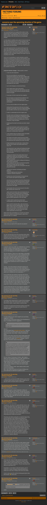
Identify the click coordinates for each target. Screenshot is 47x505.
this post (18, 338)
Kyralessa (34, 295)
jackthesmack (35, 437)
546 (35, 223)
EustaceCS (6, 314)
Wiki (16, 1)
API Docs (27, 1)
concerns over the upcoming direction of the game (21, 22)
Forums (11, 2)
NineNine (34, 374)
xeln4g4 (34, 385)
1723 (36, 246)
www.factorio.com (6, 13)
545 (35, 378)
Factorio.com (4, 1)
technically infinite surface (19, 330)
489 (35, 459)
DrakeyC (34, 400)
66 (35, 404)
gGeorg (34, 455)
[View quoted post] (16, 484)
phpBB (20, 500)
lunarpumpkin (6, 30)
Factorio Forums (12, 11)
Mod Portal (21, 1)
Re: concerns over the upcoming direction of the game (9, 220)
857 (35, 300)
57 (35, 442)
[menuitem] (10, 16)
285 (35, 316)
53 (35, 389)
